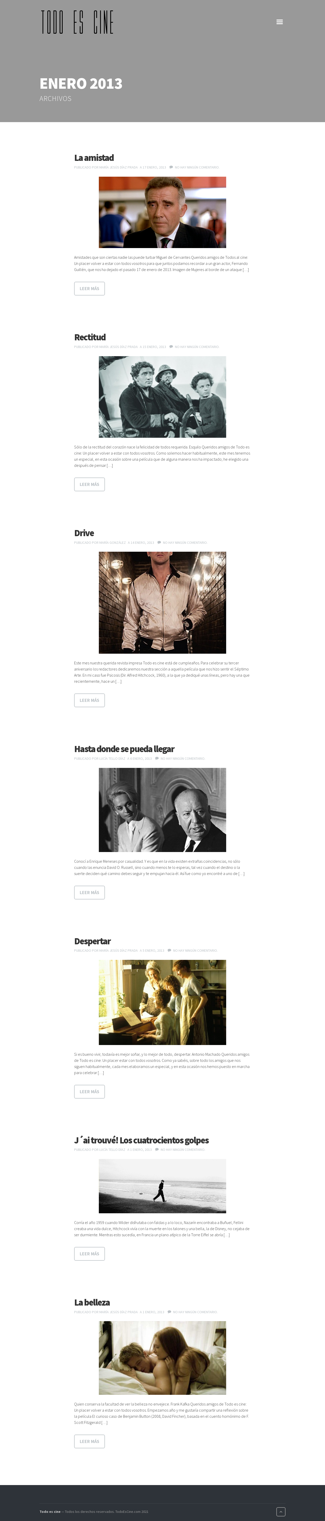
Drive (84, 533)
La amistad (94, 157)
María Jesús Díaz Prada (118, 167)
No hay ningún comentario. (197, 167)
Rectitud (89, 337)
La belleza (92, 1302)
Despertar (92, 941)
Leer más (89, 288)
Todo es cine (50, 1511)
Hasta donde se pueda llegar (124, 749)
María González (112, 542)
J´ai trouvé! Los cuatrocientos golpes (141, 1140)
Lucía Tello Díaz (112, 758)
